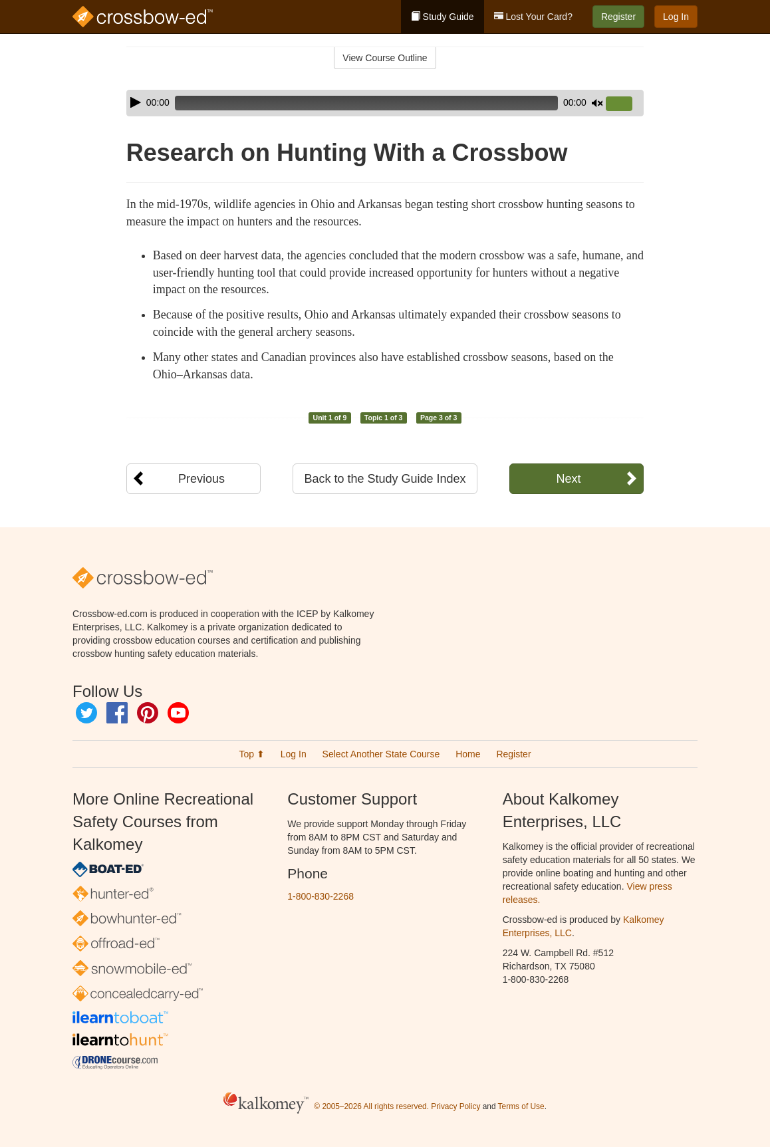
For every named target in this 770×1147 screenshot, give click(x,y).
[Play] (135, 102)
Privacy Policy (455, 1106)
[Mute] (597, 103)
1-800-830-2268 (320, 896)
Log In (676, 16)
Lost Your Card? (533, 16)
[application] (385, 103)
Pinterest (147, 712)
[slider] (366, 103)
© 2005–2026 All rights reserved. (371, 1106)
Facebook (117, 712)
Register (618, 16)
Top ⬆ (251, 754)
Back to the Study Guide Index (384, 478)
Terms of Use (521, 1106)
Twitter (86, 712)
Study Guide (442, 16)
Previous (201, 478)
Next (568, 478)
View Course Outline (384, 58)
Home (467, 754)
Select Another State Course (381, 754)
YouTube (178, 712)
